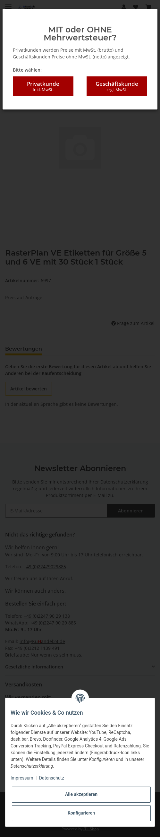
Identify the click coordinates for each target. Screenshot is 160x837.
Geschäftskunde (117, 86)
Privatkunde (43, 86)
